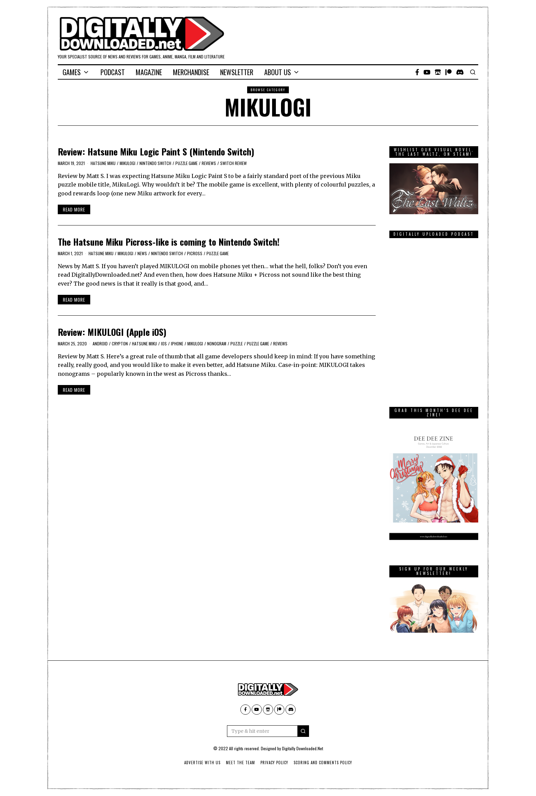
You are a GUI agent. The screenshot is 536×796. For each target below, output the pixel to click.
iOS (164, 343)
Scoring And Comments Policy (323, 762)
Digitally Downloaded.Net (302, 748)
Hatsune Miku (103, 163)
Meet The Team (240, 762)
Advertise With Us (202, 762)
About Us (277, 72)
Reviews (209, 163)
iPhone (177, 343)
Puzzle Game (186, 163)
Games (72, 72)
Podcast (112, 72)
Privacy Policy (274, 762)
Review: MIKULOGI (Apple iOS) (112, 332)
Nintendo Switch (155, 163)
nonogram (216, 343)
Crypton (120, 343)
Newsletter (236, 72)
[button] (303, 731)
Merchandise (191, 72)
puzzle (236, 343)
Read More (74, 209)
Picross (194, 253)
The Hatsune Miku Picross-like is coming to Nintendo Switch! (169, 241)
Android (100, 343)
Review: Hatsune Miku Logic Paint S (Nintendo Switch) (156, 151)
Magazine (149, 72)
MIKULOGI (127, 163)
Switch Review (233, 163)
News (142, 253)
